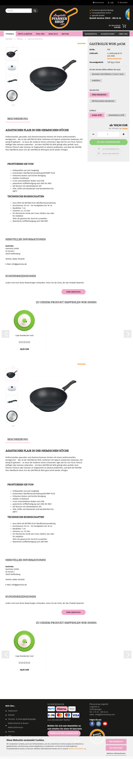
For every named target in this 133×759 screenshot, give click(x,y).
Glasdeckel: (94, 90)
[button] (13, 105)
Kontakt (11, 715)
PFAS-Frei (40, 34)
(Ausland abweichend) (114, 59)
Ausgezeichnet (108, 34)
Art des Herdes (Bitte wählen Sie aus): (105, 69)
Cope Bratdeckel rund (24, 335)
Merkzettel (123, 3)
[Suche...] (35, 10)
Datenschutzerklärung (77, 749)
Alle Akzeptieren (116, 741)
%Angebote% (91, 34)
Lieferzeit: (93, 53)
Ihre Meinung (73, 292)
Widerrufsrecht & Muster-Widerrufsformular (18, 725)
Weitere (65, 34)
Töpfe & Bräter (25, 34)
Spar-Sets (53, 34)
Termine (11, 732)
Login (111, 3)
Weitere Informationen (116, 753)
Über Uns (123, 34)
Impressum (12, 711)
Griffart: (92, 111)
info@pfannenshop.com (105, 715)
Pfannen (10, 34)
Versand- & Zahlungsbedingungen (22, 719)
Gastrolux (82, 43)
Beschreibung (17, 118)
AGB (9, 736)
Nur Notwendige (116, 748)
